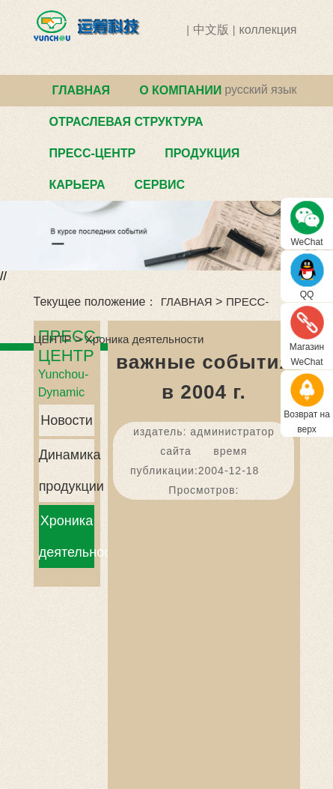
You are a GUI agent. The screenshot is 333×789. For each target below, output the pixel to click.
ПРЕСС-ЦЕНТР (92, 153)
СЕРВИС (159, 184)
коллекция (267, 29)
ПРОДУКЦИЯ (202, 153)
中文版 (211, 29)
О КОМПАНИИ (180, 90)
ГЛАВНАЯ (81, 90)
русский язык (260, 89)
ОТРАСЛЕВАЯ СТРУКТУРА (126, 121)
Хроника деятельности (144, 339)
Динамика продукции (67, 470)
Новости (66, 420)
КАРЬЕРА (77, 184)
